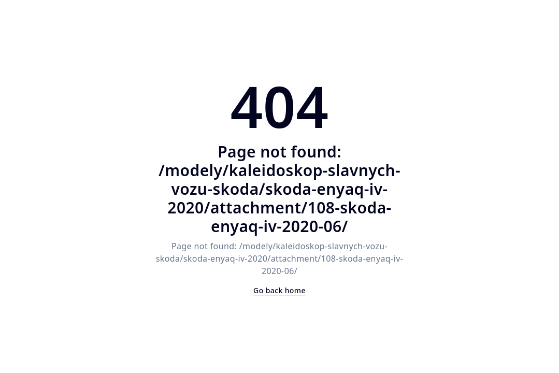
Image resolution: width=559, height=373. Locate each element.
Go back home (279, 290)
